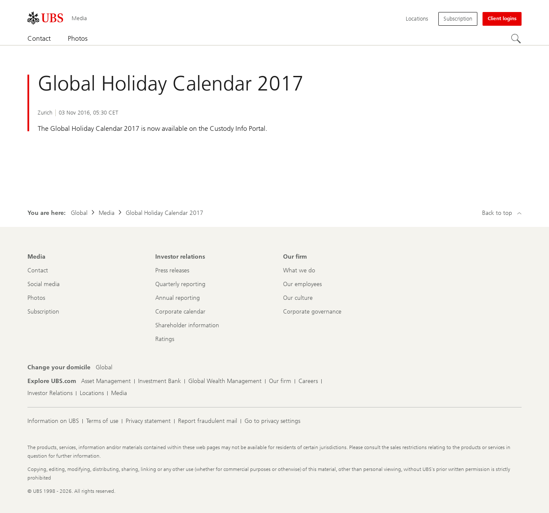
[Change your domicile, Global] (104, 367)
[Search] (516, 39)
